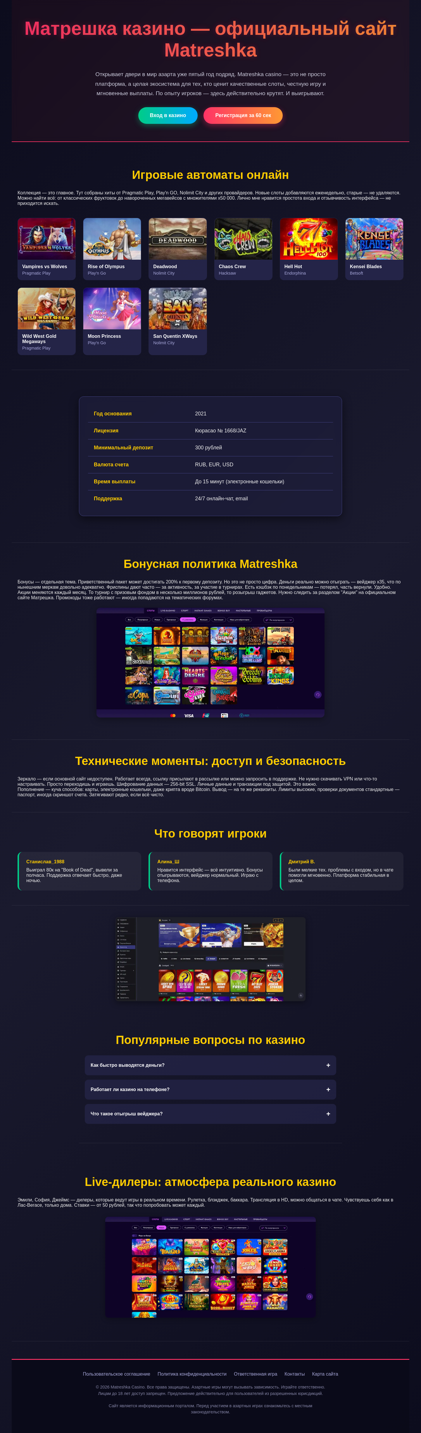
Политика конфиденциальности (192, 1374)
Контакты (294, 1374)
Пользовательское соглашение (116, 1374)
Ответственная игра (255, 1374)
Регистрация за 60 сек (243, 115)
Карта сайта (325, 1374)
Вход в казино (168, 115)
